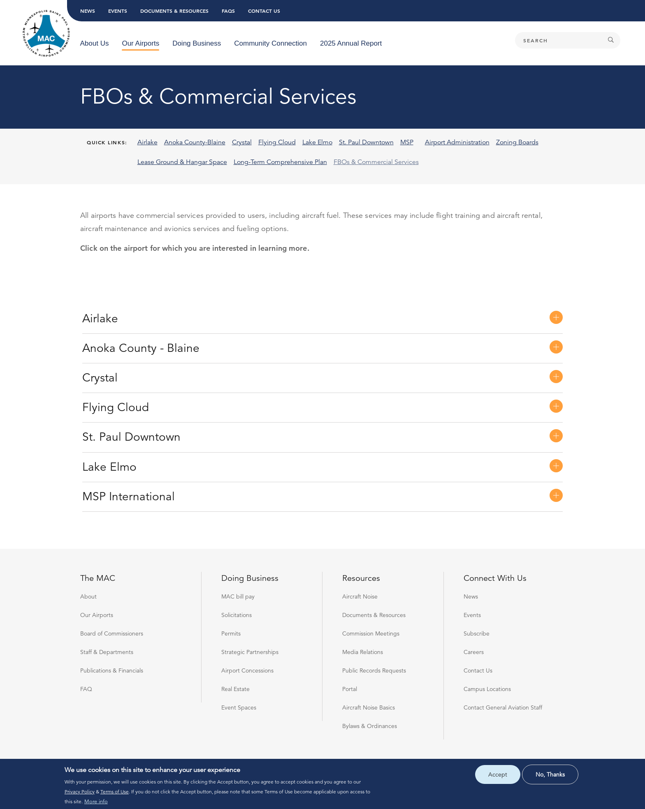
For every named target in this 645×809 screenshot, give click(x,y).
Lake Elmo (109, 467)
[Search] (567, 40)
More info (96, 801)
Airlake (100, 319)
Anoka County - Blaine (141, 348)
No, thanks (550, 774)
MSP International (128, 497)
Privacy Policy (80, 791)
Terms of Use (114, 791)
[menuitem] (95, 43)
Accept (497, 774)
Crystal (100, 378)
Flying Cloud (115, 407)
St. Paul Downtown (131, 437)
